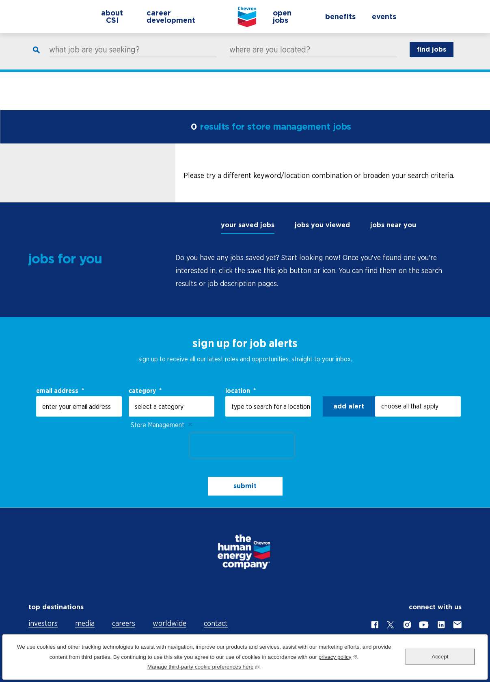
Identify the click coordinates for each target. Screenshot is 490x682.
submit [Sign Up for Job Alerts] (245, 486)
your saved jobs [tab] (247, 225)
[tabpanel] (318, 270)
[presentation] (242, 445)
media (85, 623)
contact (216, 623)
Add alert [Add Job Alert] (348, 406)
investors (43, 623)
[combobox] (268, 406)
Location (240, 390)
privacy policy (337, 656)
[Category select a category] (171, 406)
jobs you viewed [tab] (322, 225)
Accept (440, 657)
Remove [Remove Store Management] (190, 424)
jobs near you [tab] (393, 225)
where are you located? (269, 57)
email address (60, 390)
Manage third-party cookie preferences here (203, 666)
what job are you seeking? (94, 57)
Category (145, 390)
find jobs (431, 57)
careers (123, 623)
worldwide (169, 623)
